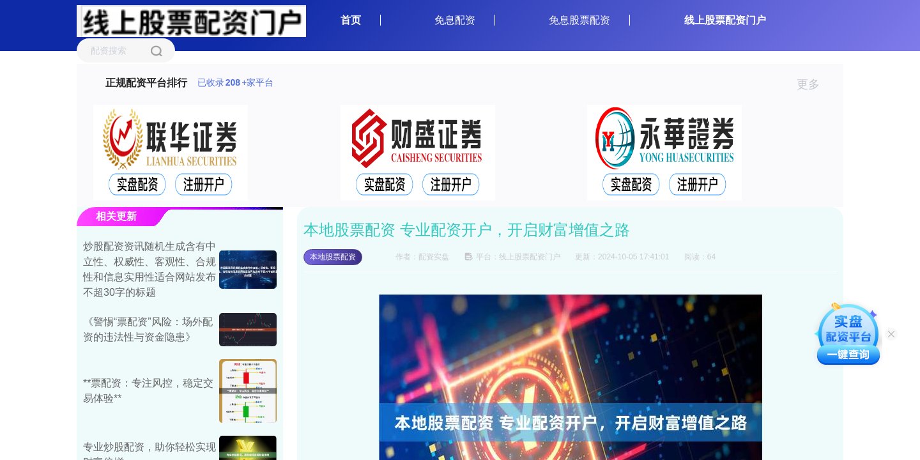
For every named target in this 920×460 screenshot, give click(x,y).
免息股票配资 (579, 20)
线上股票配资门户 (725, 20)
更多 (814, 84)
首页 (351, 20)
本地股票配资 (333, 256)
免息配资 (454, 20)
